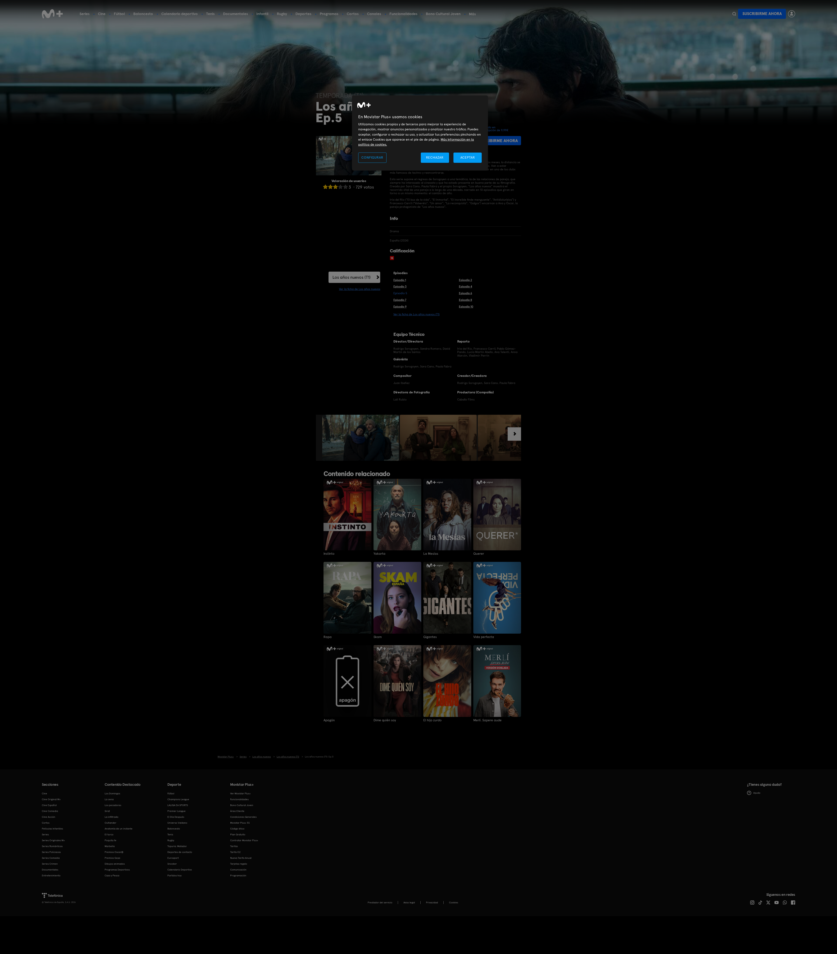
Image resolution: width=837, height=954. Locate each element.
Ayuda (753, 793)
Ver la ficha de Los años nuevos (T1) (416, 314)
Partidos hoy (174, 875)
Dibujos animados (115, 863)
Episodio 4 (465, 286)
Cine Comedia (50, 811)
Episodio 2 (465, 280)
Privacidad (432, 902)
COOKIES (453, 902)
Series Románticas (52, 846)
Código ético (237, 828)
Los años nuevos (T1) (351, 277)
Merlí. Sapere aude (487, 720)
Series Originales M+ (53, 840)
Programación (238, 875)
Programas (329, 14)
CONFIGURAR (372, 157)
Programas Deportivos (117, 869)
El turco (109, 834)
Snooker (172, 863)
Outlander (110, 822)
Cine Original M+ (51, 799)
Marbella (110, 846)
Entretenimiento (51, 875)
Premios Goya (112, 857)
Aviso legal (409, 902)
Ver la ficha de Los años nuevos (359, 289)
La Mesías (430, 554)
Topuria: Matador (177, 846)
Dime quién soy (385, 720)
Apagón (329, 720)
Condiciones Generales (243, 816)
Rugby (282, 14)
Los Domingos (112, 793)
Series (85, 14)
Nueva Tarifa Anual (241, 857)
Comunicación (238, 869)
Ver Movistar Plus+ (240, 793)
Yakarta (379, 554)
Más (472, 14)
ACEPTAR (467, 157)
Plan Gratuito (237, 834)
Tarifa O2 (235, 852)
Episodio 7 (399, 300)
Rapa (328, 637)
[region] (420, 133)
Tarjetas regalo (238, 863)
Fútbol (119, 14)
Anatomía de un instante (118, 828)
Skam (378, 637)
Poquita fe (110, 840)
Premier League (176, 811)
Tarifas (234, 846)
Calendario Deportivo (179, 869)
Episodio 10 (466, 306)
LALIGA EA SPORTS (177, 805)
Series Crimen (50, 863)
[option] (361, 438)
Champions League (178, 799)
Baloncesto (143, 14)
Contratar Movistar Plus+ (244, 840)
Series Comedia (51, 857)
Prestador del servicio (380, 902)
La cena (109, 799)
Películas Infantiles (52, 828)
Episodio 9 (400, 306)
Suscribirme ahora (762, 13)
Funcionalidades (403, 14)
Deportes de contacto (179, 852)
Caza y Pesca (112, 875)
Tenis (210, 14)
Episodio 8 (465, 300)
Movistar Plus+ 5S (240, 822)
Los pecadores (113, 805)
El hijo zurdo (432, 720)
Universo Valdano (177, 822)
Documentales (235, 14)
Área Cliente (237, 811)
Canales (374, 14)
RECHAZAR (435, 157)
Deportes (303, 14)
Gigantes (430, 637)
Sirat (107, 811)
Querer (478, 554)
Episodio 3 (400, 286)
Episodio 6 (465, 293)
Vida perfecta (483, 637)
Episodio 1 (399, 280)
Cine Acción (48, 816)
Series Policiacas (51, 852)
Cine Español (49, 805)
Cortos (353, 14)
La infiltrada (111, 816)
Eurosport (173, 857)
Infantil (262, 14)
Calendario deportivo (179, 14)
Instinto (329, 554)
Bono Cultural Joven (443, 14)
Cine (101, 14)
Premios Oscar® (114, 852)
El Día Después (175, 816)
